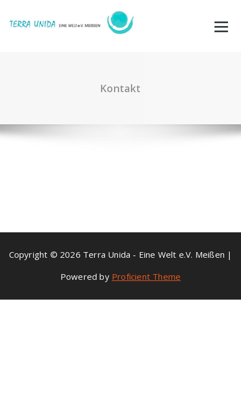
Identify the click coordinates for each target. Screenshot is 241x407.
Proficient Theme (146, 276)
